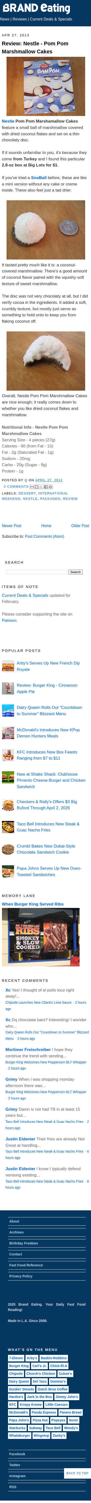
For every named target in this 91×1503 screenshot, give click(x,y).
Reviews (20, 19)
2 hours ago (26, 1039)
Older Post (80, 526)
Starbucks (17, 1428)
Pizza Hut (40, 1420)
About (14, 1221)
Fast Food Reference (26, 1265)
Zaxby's (59, 1435)
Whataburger (19, 1435)
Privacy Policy (21, 1276)
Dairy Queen (19, 1381)
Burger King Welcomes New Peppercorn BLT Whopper (46, 1062)
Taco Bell (53, 1428)
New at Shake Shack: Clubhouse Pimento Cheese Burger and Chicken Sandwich (51, 780)
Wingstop (41, 1435)
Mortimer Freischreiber (28, 1049)
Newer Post (12, 526)
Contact (15, 1254)
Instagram (17, 1476)
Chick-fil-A (58, 1366)
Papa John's (19, 1420)
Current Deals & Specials (51, 19)
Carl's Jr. (39, 1366)
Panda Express (44, 1412)
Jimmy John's (67, 1397)
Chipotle (16, 1374)
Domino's (58, 1381)
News (4, 19)
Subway (35, 1428)
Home (46, 526)
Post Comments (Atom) (44, 536)
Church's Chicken (40, 1374)
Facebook (17, 1454)
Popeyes (58, 1420)
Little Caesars (56, 1405)
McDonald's (18, 1412)
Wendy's (71, 1428)
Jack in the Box (39, 1397)
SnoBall (39, 177)
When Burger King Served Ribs (33, 904)
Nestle (8, 121)
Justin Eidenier (20, 1139)
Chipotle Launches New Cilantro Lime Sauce (39, 1002)
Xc (8, 990)
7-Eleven (16, 1358)
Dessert (27, 493)
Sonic (73, 1420)
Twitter (14, 1465)
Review (70, 499)
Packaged (50, 499)
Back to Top (77, 1473)
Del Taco (40, 1381)
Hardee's (16, 1397)
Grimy (12, 1079)
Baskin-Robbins (54, 1358)
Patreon (9, 620)
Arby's (32, 1358)
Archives (16, 1232)
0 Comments (16, 486)
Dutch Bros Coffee (52, 1389)
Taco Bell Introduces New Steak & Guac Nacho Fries (45, 1122)
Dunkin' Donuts (21, 1389)
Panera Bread (71, 1412)
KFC (12, 1405)
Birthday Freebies (23, 1243)
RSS (13, 1487)
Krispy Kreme (31, 1405)
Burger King (19, 1366)
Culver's (65, 1374)
